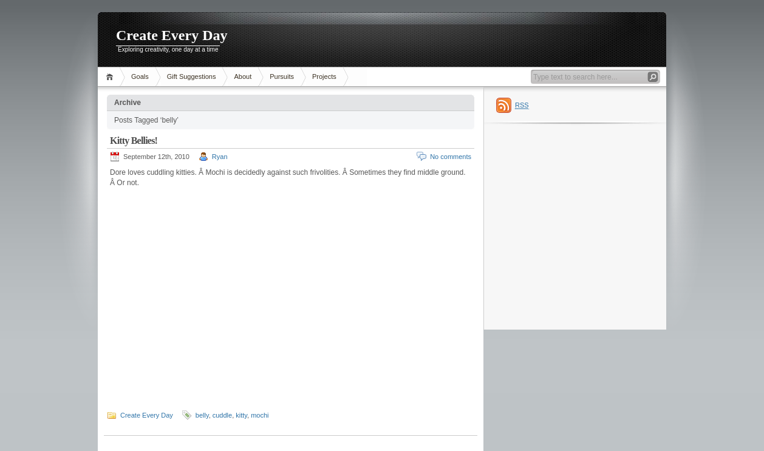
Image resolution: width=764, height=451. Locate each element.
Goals (140, 76)
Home (111, 76)
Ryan (220, 156)
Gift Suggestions (191, 76)
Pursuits (282, 76)
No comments (450, 156)
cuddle (222, 415)
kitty (241, 415)
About (242, 76)
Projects (324, 76)
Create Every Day (172, 35)
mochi (259, 415)
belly (202, 415)
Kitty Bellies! (133, 140)
